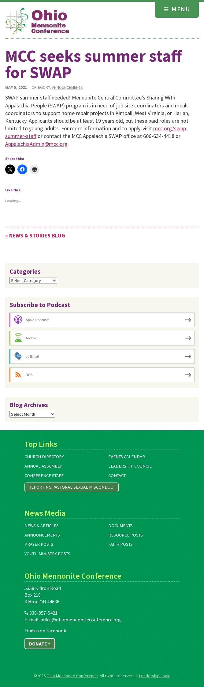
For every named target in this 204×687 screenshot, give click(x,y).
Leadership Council (130, 466)
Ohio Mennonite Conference (72, 675)
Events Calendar (126, 456)
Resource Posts (125, 535)
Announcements (67, 87)
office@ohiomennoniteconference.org (80, 619)
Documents (120, 525)
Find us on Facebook (45, 630)
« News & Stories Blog (35, 235)
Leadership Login (154, 675)
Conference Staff (44, 475)
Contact (117, 475)
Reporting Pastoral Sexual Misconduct (71, 487)
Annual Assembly (43, 466)
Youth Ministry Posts (47, 553)
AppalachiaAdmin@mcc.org (36, 143)
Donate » (39, 644)
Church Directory (44, 456)
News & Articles (41, 525)
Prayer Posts (38, 544)
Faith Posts (120, 544)
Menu (177, 9)
